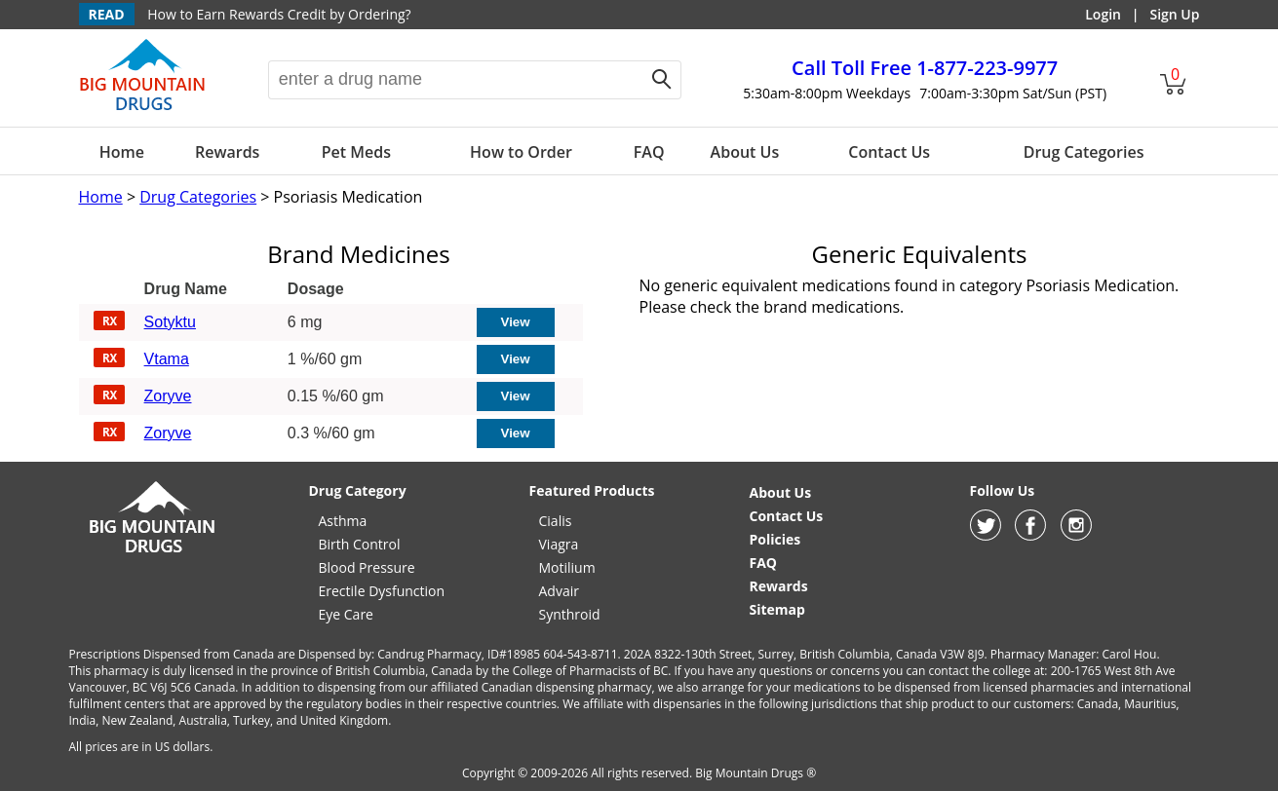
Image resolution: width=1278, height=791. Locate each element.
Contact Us (889, 152)
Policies (775, 539)
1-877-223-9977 (925, 68)
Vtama (166, 359)
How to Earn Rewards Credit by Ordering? (278, 14)
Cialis (555, 520)
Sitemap (777, 609)
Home (121, 152)
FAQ (649, 152)
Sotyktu (170, 322)
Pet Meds (356, 152)
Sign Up (1174, 14)
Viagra (559, 544)
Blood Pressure (367, 567)
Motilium (567, 567)
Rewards (227, 152)
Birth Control (360, 544)
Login (1103, 14)
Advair (559, 591)
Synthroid (569, 614)
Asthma (343, 520)
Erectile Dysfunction (382, 591)
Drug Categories (1084, 152)
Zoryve (168, 396)
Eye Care (346, 614)
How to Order (521, 152)
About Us (745, 152)
